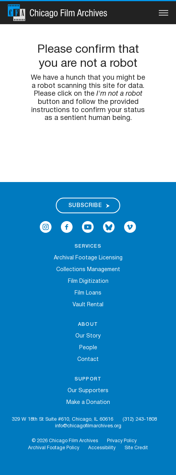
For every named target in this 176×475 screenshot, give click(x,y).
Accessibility (102, 448)
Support (88, 379)
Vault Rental (88, 304)
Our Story (88, 336)
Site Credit (136, 448)
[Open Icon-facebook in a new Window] (67, 227)
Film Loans (88, 293)
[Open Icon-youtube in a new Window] (88, 227)
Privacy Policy (122, 441)
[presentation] (88, 147)
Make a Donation (88, 402)
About (88, 324)
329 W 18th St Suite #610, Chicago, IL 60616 (62, 419)
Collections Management (88, 269)
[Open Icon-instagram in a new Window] (46, 227)
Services (88, 246)
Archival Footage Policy (53, 448)
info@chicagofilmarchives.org (88, 426)
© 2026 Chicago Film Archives (65, 441)
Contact (88, 359)
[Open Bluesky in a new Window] (109, 227)
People (88, 347)
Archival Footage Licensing (88, 258)
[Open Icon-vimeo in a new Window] (130, 227)
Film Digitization (88, 281)
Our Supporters (88, 390)
